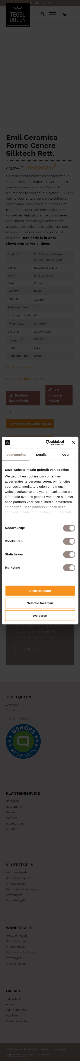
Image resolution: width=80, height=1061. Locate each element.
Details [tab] (41, 454)
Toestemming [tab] (15, 454)
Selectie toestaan (40, 603)
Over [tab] (66, 454)
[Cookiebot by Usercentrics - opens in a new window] (47, 442)
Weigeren (40, 615)
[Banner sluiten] (73, 442)
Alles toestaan (40, 590)
